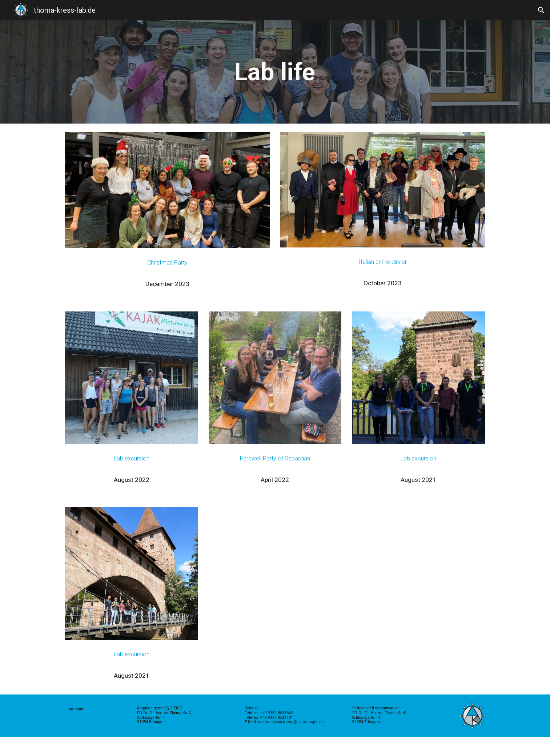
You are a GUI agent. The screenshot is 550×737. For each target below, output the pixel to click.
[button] (541, 10)
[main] (275, 72)
